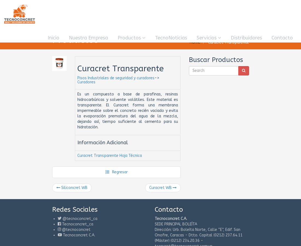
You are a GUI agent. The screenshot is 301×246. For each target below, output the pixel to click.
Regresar (116, 172)
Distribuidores (246, 38)
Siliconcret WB (71, 187)
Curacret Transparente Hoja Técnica (109, 155)
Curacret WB (163, 187)
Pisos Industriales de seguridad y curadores (115, 78)
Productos (131, 38)
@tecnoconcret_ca (80, 218)
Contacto (282, 38)
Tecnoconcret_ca (77, 224)
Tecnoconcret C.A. (79, 235)
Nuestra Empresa (88, 38)
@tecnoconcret (76, 229)
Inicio (53, 38)
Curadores (86, 82)
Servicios (209, 38)
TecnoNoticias (171, 38)
